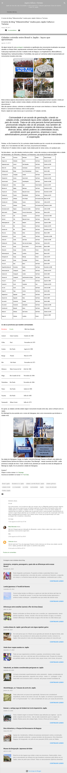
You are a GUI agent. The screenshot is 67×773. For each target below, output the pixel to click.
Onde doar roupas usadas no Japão (16, 647)
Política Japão (6, 490)
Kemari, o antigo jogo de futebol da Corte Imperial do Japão (25, 708)
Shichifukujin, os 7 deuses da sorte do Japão (19, 688)
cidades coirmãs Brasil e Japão (35, 483)
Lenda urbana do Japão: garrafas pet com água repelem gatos (25, 627)
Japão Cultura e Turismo (33, 3)
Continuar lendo (57, 581)
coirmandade (34, 487)
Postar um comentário (9, 552)
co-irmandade (16, 487)
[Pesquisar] (65, 3)
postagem (20, 47)
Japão (42, 487)
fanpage (21, 472)
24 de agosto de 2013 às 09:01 (17, 536)
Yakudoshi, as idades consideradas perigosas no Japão (23, 668)
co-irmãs (25, 487)
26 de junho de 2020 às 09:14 (16, 548)
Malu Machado (12, 526)
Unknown (11, 541)
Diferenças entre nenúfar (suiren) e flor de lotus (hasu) (23, 607)
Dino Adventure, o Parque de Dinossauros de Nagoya (22, 728)
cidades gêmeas (51, 483)
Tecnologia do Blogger (33, 771)
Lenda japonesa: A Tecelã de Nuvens (16, 586)
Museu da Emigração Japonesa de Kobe (17, 748)
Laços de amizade (51, 487)
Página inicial (12, 12)
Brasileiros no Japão (18, 483)
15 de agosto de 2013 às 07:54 (17, 521)
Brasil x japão (6, 483)
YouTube (26, 474)
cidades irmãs (6, 487)
